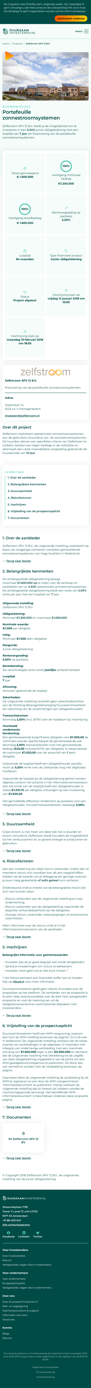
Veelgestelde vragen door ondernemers (26, 1287)
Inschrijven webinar (71, 18)
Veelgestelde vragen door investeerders (26, 1264)
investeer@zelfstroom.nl (22, 415)
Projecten (17, 43)
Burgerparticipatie (13, 1283)
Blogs (5, 1333)
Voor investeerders (13, 1255)
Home (5, 43)
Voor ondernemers (13, 1278)
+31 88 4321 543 (11, 1220)
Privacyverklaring (45, 1372)
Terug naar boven (16, 561)
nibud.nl (18, 981)
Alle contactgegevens (16, 1224)
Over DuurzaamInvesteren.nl (20, 1301)
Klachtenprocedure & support (20, 1310)
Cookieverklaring (45, 1377)
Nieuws (7, 1338)
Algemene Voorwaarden (46, 1367)
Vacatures (8, 1319)
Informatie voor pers (14, 1315)
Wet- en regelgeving (15, 1306)
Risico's (6, 1260)
